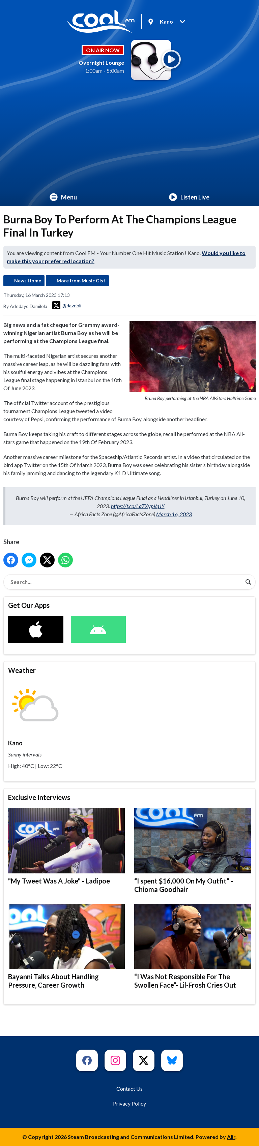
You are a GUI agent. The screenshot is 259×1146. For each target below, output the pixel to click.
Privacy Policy (129, 1103)
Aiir (231, 1137)
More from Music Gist (81, 280)
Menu (63, 197)
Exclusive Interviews (39, 797)
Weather (22, 670)
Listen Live (189, 197)
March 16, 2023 (174, 514)
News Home (27, 280)
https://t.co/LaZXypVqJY (138, 506)
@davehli (66, 305)
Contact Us (129, 1088)
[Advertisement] (129, 137)
